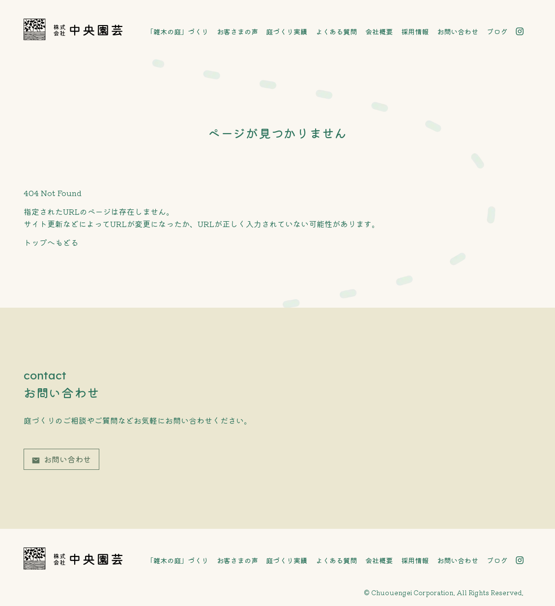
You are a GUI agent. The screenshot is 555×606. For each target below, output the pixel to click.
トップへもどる (51, 242)
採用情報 (415, 31)
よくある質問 (336, 31)
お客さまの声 (237, 31)
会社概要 (379, 31)
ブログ (497, 31)
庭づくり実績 (286, 31)
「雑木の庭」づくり (177, 31)
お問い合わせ (457, 31)
